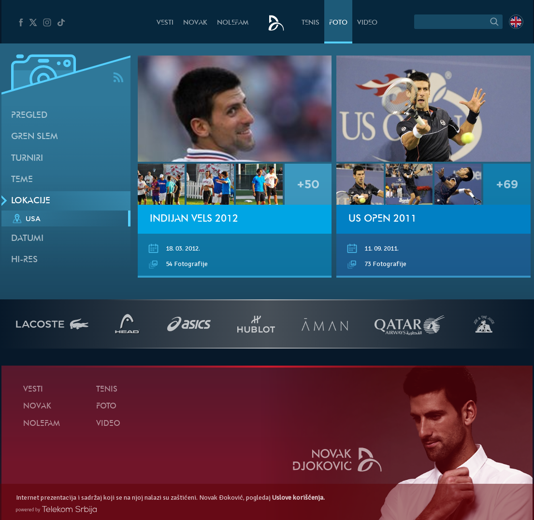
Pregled (29, 115)
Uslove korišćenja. (298, 497)
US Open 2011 (382, 219)
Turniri (27, 158)
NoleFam (232, 23)
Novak (195, 23)
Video (367, 23)
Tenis (310, 23)
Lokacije (30, 201)
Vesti (165, 23)
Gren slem (34, 136)
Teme (22, 179)
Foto (338, 23)
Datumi (27, 238)
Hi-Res (24, 260)
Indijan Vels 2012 (194, 219)
